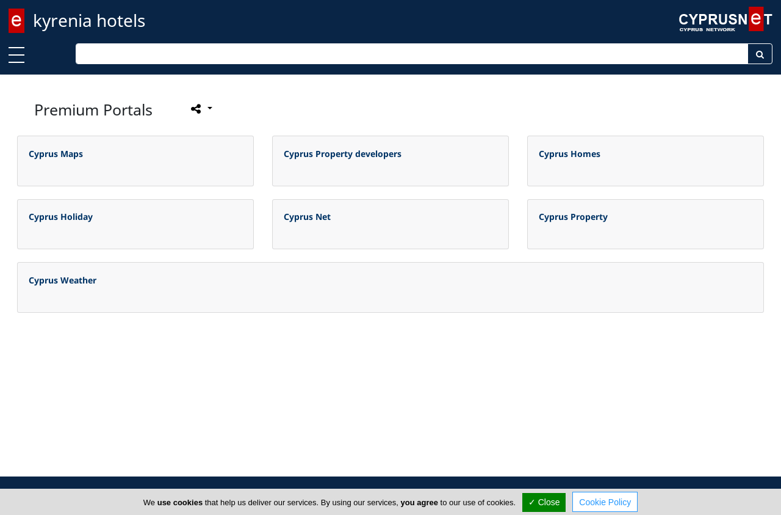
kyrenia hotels (89, 20)
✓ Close (544, 502)
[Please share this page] (200, 108)
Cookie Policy (605, 502)
